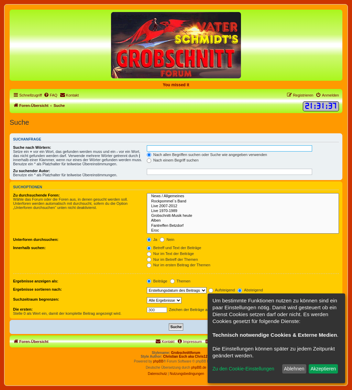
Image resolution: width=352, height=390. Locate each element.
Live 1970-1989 (242, 211)
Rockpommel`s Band (242, 201)
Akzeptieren (323, 368)
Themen (180, 281)
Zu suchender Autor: (31, 171)
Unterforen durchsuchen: (35, 239)
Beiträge (157, 281)
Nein (167, 239)
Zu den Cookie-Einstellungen (243, 368)
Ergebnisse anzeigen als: (35, 281)
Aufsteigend (222, 290)
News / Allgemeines (242, 196)
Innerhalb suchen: (29, 248)
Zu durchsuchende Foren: (36, 195)
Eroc (242, 230)
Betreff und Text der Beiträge (174, 248)
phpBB (158, 361)
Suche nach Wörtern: (32, 147)
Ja (152, 239)
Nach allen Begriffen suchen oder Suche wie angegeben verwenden (207, 155)
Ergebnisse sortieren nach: (37, 289)
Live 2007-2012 (242, 206)
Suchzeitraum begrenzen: (36, 299)
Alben (242, 220)
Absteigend (250, 290)
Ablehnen (294, 368)
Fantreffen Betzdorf (242, 225)
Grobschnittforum (185, 353)
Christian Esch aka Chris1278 (187, 356)
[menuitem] (50, 95)
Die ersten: (23, 309)
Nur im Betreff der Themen (172, 259)
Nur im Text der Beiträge (170, 254)
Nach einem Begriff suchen (173, 160)
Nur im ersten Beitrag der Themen (178, 265)
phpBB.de (198, 367)
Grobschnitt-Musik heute (242, 215)
